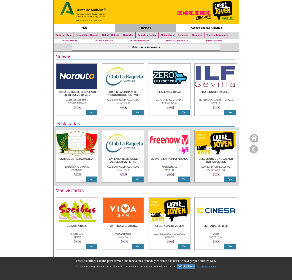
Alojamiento (167, 35)
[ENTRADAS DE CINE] (215, 228)
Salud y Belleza (110, 35)
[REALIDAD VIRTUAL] (169, 94)
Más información (206, 266)
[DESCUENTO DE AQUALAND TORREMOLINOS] (215, 161)
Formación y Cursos (87, 35)
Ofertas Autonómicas (177, 41)
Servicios (183, 35)
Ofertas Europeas (214, 41)
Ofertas (145, 28)
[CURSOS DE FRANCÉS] (215, 94)
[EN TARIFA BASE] (76, 228)
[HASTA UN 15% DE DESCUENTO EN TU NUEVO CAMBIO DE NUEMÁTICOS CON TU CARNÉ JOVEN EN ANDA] (76, 94)
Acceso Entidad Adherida (206, 27)
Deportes (128, 35)
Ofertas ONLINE (70, 41)
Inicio (84, 27)
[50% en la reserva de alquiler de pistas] (123, 161)
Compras (197, 35)
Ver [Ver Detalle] (91, 112)
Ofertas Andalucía (104, 41)
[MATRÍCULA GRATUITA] (123, 228)
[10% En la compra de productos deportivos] (123, 94)
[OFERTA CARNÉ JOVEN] (169, 228)
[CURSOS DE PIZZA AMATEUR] (76, 161)
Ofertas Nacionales (139, 41)
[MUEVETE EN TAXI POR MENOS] (169, 161)
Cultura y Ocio (63, 35)
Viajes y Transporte (217, 35)
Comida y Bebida (147, 35)
